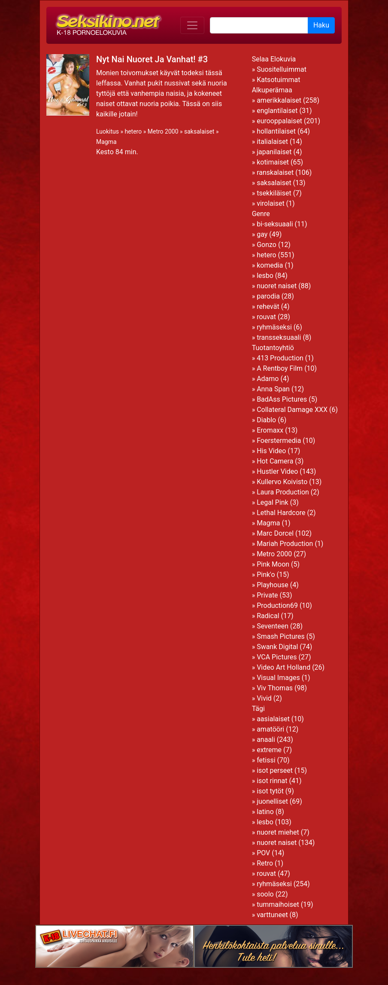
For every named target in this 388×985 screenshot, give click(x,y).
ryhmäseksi (274, 327)
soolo (265, 894)
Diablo (266, 420)
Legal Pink (272, 502)
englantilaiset (277, 111)
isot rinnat (272, 781)
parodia (268, 296)
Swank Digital (277, 647)
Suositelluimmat (281, 69)
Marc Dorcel (275, 533)
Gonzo (266, 245)
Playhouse (272, 585)
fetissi (266, 760)
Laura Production (283, 492)
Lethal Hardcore (281, 513)
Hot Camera (275, 461)
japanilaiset (274, 152)
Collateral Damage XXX (292, 410)
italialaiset (272, 141)
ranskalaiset (275, 172)
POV (263, 853)
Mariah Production (285, 544)
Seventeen (272, 626)
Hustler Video (277, 471)
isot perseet (275, 770)
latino (265, 812)
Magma (106, 141)
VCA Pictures (277, 657)
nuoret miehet (278, 832)
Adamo (268, 379)
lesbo (265, 275)
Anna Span (273, 389)
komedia (270, 265)
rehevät (268, 306)
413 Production (280, 358)
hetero (133, 131)
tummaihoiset (278, 904)
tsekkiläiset (274, 193)
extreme (269, 750)
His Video (271, 451)
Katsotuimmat (278, 80)
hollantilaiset (276, 131)
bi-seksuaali (275, 224)
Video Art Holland (283, 667)
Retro (265, 863)
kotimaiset (273, 162)
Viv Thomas (275, 688)
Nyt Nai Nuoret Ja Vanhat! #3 (152, 59)
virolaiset (271, 203)
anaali (266, 739)
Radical (268, 616)
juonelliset (272, 801)
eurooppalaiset (279, 121)
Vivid (264, 698)
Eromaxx (270, 430)
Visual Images (278, 678)
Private (267, 595)
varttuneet (272, 915)
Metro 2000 (163, 131)
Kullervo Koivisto (282, 482)
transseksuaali (279, 337)
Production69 (277, 605)
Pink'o (266, 574)
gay (262, 234)
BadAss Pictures (282, 399)
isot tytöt (270, 791)
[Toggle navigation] (192, 25)
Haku (321, 25)
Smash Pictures (281, 636)
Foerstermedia (279, 440)
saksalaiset (199, 131)
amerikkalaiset (279, 100)
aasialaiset (273, 719)
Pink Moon (273, 564)
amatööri (270, 729)
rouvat (266, 317)
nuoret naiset (277, 286)
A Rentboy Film (280, 368)
